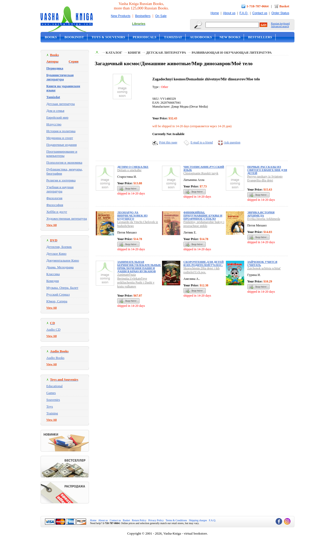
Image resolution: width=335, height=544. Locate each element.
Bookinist (74, 37)
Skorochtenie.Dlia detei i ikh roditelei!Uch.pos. (201, 270)
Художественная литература (66, 218)
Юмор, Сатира (56, 301)
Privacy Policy (156, 520)
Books (51, 37)
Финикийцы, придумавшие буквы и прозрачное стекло (202, 215)
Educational (54, 386)
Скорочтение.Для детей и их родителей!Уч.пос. (203, 263)
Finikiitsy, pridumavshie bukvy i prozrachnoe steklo (203, 224)
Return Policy (139, 520)
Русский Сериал (58, 294)
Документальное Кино (62, 260)
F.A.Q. (243, 13)
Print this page (168, 142)
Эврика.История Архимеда (261, 214)
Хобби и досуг (56, 212)
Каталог (114, 52)
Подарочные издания (61, 145)
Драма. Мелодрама (60, 267)
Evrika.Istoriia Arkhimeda (263, 219)
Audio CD (53, 329)
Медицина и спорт (59, 138)
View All (51, 224)
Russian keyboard (280, 23)
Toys (49, 406)
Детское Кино (56, 254)
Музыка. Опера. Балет (62, 288)
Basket (284, 6)
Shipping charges (198, 520)
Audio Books (55, 358)
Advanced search (280, 26)
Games (51, 393)
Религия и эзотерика (61, 180)
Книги (134, 52)
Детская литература (60, 104)
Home (214, 13)
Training (52, 413)
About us (229, 13)
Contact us (259, 13)
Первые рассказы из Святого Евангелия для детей (267, 170)
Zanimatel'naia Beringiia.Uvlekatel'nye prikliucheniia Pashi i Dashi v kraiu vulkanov (135, 280)
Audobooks (201, 37)
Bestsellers (142, 16)
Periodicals (144, 37)
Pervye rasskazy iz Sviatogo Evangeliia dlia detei (265, 178)
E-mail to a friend (202, 142)
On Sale (160, 16)
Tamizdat (173, 37)
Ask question (232, 142)
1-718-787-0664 (258, 6)
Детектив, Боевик (59, 247)
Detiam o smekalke (129, 170)
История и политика (60, 131)
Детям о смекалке (132, 166)
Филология (54, 198)
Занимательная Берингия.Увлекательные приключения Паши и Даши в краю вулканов (139, 266)
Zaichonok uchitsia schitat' (264, 268)
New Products (121, 16)
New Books (229, 37)
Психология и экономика (64, 162)
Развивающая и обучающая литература (232, 52)
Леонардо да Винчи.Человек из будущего (132, 215)
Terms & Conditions (176, 520)
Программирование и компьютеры (61, 153)
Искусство (54, 124)
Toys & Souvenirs (108, 37)
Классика (53, 274)
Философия (54, 205)
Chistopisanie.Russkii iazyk (200, 173)
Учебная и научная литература (60, 189)
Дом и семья (55, 111)
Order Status (280, 13)
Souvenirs (53, 400)
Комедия (52, 281)
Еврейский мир (57, 117)
